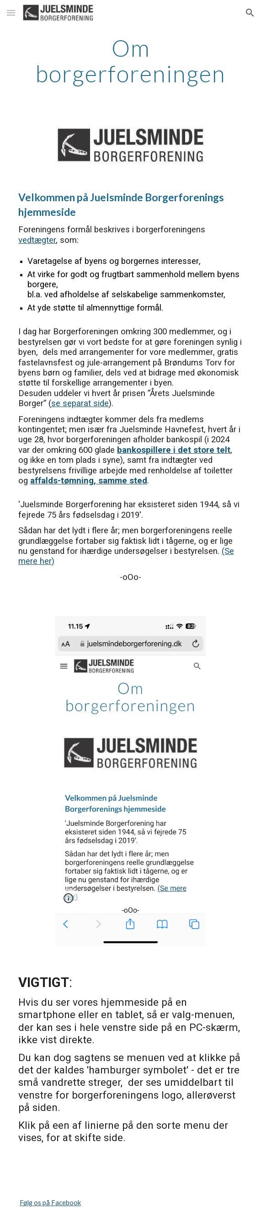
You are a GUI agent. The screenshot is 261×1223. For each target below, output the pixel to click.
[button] (11, 12)
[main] (130, 61)
